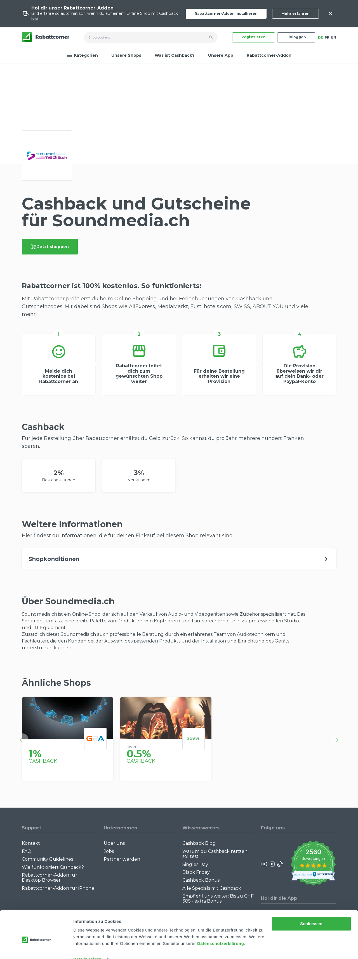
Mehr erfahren (295, 13)
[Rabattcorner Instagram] (272, 864)
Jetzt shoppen (50, 246)
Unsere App (220, 55)
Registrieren (253, 37)
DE (320, 37)
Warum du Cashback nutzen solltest (215, 854)
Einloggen (296, 37)
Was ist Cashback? (175, 55)
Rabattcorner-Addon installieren (226, 13)
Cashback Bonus (201, 880)
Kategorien (82, 55)
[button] (22, 740)
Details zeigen (87, 948)
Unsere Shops (126, 55)
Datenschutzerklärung (220, 932)
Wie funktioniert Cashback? (53, 867)
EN (333, 37)
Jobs (109, 851)
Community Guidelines (47, 859)
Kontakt (31, 843)
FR (327, 37)
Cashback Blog (199, 843)
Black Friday (196, 872)
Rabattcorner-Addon (269, 55)
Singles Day (195, 864)
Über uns (114, 843)
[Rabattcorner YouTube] (264, 864)
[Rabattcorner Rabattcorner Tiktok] (279, 864)
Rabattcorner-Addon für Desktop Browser (49, 877)
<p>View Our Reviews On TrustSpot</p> (313, 864)
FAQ (26, 851)
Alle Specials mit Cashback (211, 888)
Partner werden (122, 859)
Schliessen (311, 912)
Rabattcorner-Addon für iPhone (58, 888)
